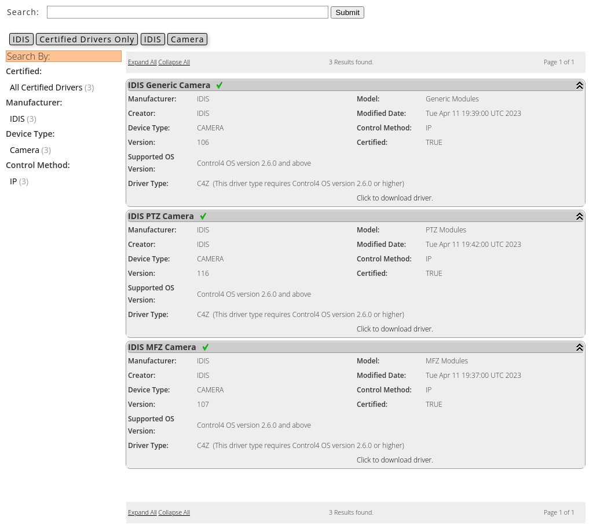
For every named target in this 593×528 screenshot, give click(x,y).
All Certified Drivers (46, 87)
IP (13, 181)
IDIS (21, 39)
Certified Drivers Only (86, 39)
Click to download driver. (395, 198)
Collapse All (174, 62)
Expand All (142, 62)
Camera (187, 39)
